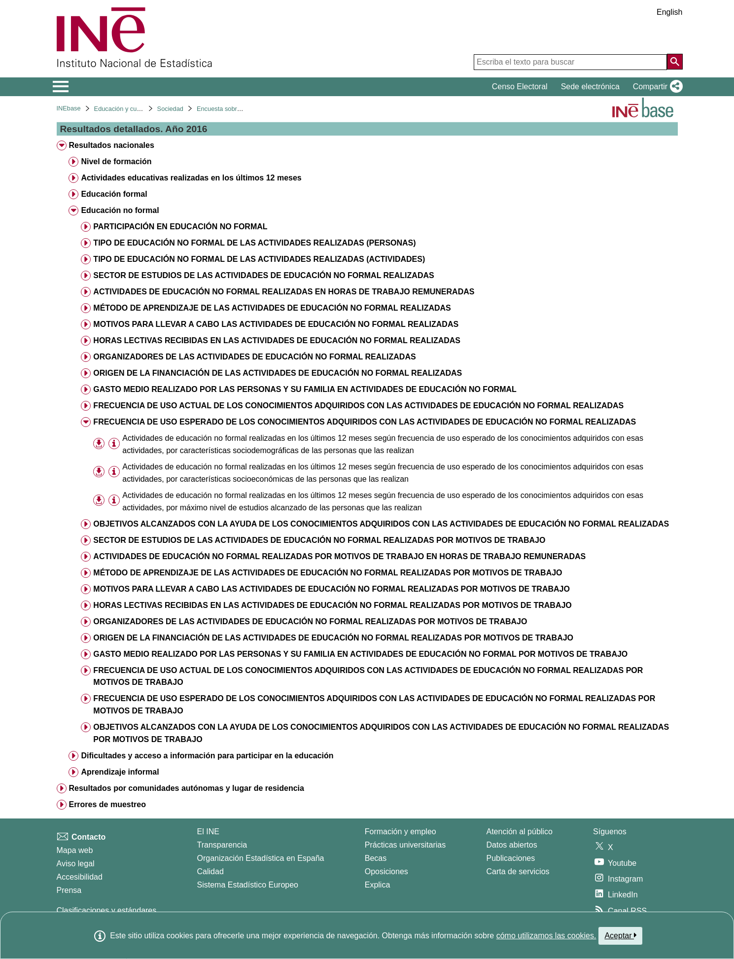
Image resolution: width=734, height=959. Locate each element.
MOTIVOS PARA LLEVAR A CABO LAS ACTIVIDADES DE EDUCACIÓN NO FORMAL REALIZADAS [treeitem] (275, 324)
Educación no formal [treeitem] (120, 210)
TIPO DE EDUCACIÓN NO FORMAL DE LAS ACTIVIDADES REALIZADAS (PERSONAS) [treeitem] (254, 243)
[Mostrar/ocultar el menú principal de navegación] (61, 87)
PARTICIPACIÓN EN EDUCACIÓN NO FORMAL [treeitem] (180, 226)
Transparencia (222, 845)
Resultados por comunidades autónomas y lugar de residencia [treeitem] (186, 788)
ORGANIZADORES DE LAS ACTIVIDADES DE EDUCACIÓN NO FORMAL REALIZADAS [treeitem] (254, 357)
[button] (656, 87)
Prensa (69, 890)
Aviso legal (76, 863)
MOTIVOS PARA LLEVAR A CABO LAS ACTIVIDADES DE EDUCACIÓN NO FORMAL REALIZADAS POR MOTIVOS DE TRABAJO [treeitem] (331, 589)
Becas (375, 858)
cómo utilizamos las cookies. (546, 935)
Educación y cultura (121, 108)
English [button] (669, 12)
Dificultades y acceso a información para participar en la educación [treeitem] (207, 755)
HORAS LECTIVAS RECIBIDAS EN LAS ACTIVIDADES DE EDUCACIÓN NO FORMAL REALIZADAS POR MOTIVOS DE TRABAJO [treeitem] (332, 605)
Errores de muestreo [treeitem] (107, 804)
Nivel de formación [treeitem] (116, 161)
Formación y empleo (400, 831)
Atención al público (520, 831)
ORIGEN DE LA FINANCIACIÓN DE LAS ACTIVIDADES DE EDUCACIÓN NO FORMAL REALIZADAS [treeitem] (277, 373)
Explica (377, 885)
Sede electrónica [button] (590, 86)
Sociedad (170, 108)
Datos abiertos (512, 845)
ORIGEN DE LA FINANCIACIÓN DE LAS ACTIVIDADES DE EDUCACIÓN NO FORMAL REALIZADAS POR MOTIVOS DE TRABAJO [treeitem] (333, 638)
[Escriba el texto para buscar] (570, 62)
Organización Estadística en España (260, 858)
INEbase (69, 108)
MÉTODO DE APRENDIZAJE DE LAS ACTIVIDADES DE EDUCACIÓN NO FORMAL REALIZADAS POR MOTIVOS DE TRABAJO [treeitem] (327, 572)
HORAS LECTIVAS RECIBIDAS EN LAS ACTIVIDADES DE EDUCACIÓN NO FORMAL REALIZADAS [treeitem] (276, 340)
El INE (208, 831)
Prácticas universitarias (405, 845)
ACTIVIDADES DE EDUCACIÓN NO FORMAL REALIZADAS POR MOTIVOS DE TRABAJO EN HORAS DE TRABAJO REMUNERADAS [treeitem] (339, 556)
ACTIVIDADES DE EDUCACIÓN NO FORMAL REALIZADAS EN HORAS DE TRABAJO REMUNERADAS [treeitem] (283, 291)
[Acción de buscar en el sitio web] (675, 62)
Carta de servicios (518, 871)
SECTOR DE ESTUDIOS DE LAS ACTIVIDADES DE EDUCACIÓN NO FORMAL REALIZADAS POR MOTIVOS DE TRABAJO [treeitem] (319, 540)
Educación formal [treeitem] (114, 194)
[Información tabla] (114, 443)
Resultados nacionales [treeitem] (111, 145)
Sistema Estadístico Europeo (247, 885)
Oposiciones (386, 871)
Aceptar (620, 935)
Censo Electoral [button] (520, 86)
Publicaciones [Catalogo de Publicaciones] (511, 858)
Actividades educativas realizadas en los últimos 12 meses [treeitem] (191, 178)
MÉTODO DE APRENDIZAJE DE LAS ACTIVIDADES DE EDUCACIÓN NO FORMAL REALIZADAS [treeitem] (272, 308)
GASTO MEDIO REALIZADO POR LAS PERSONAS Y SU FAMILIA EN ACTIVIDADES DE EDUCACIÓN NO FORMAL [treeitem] (304, 389)
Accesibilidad (80, 877)
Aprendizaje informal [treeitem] (120, 772)
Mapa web (75, 850)
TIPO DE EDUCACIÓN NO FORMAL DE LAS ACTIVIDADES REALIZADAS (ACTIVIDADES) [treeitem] (259, 259)
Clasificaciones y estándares (107, 910)
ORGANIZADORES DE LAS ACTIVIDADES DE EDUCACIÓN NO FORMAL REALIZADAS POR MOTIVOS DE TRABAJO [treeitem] (310, 621)
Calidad (210, 871)
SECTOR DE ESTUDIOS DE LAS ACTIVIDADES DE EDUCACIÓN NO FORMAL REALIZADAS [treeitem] (263, 275)
